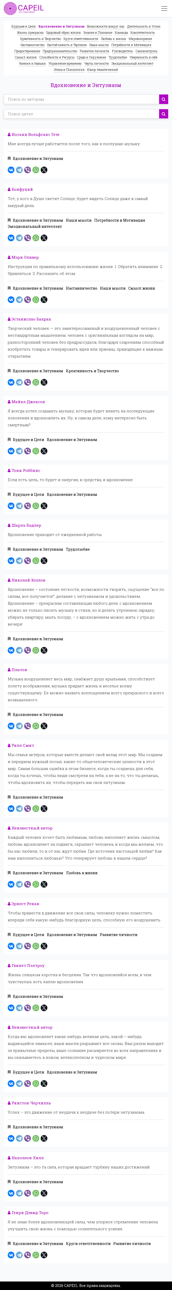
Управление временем (65, 63)
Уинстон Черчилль (29, 1102)
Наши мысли (99, 45)
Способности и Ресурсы (56, 57)
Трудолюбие (118, 57)
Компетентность (143, 32)
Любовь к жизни (113, 39)
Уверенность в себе (143, 57)
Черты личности (96, 63)
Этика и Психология (69, 69)
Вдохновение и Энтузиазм (61, 26)
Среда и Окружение (91, 57)
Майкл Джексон (26, 401)
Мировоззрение (140, 39)
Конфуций (20, 189)
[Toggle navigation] (164, 8)
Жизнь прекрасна (30, 32)
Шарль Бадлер (24, 525)
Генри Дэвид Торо (28, 1212)
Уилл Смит (21, 745)
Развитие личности (94, 51)
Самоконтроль (147, 51)
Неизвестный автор (30, 827)
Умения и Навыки (32, 63)
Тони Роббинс (24, 470)
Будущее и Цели (24, 26)
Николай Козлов (26, 580)
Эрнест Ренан (23, 903)
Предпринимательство (60, 51)
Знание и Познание (97, 32)
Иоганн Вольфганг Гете (33, 134)
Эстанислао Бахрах (29, 319)
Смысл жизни (26, 57)
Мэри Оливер (23, 257)
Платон (17, 669)
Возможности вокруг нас (106, 26)
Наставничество (33, 45)
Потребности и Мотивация (131, 45)
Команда (121, 32)
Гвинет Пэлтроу (26, 965)
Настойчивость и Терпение (67, 45)
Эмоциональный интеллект (132, 63)
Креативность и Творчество (40, 39)
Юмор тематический (102, 69)
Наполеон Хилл (26, 1157)
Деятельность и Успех (143, 26)
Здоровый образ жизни (63, 32)
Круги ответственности (81, 39)
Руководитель (122, 51)
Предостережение (27, 51)
